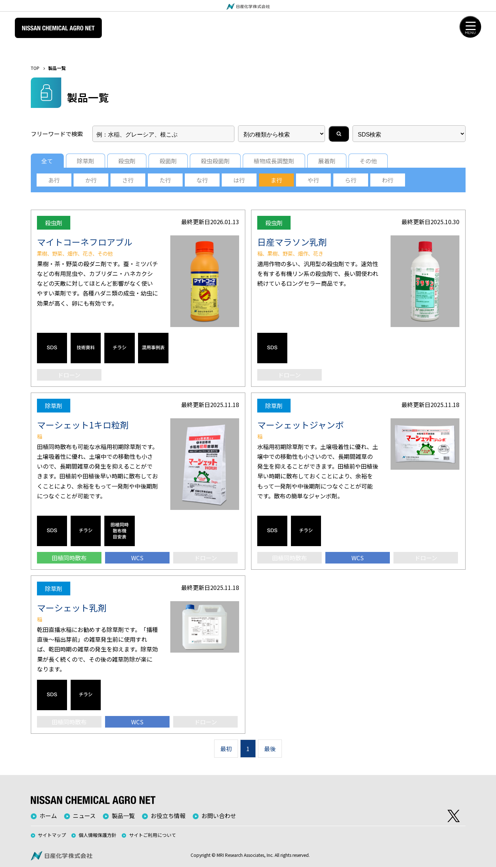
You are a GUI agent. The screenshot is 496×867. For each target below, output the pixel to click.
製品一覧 (123, 815)
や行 (313, 180)
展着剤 (326, 160)
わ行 (387, 180)
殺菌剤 (168, 160)
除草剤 (85, 160)
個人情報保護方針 (97, 835)
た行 (165, 180)
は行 (239, 180)
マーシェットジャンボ (300, 424)
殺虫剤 (127, 160)
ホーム (48, 815)
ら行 (351, 180)
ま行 (276, 180)
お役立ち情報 (168, 815)
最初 (226, 748)
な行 (202, 180)
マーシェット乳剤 (72, 607)
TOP (35, 68)
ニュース (84, 815)
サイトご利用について (152, 835)
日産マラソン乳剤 (292, 241)
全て (47, 160)
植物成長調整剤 (274, 160)
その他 (368, 160)
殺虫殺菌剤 (215, 160)
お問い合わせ (218, 815)
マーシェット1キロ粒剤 (83, 424)
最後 (270, 748)
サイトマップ (52, 835)
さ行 (128, 180)
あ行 (54, 180)
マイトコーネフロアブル (85, 241)
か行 (91, 180)
